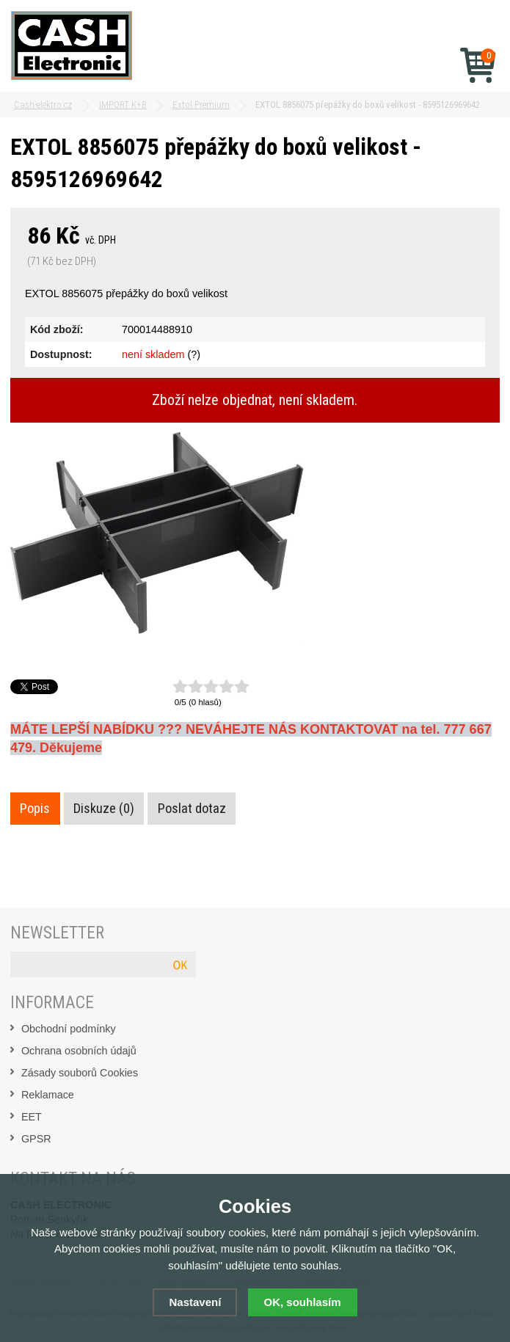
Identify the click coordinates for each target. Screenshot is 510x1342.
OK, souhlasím (302, 1302)
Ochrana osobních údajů (78, 1051)
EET (31, 1117)
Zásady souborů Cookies (79, 1073)
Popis (35, 809)
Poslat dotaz (192, 809)
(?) (193, 354)
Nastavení (195, 1302)
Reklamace (47, 1095)
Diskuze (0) (103, 809)
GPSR (36, 1139)
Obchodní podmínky (68, 1029)
